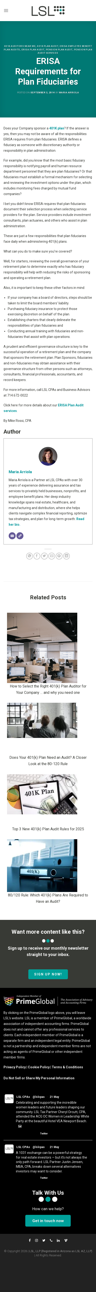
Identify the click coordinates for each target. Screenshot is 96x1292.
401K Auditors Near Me (20, 46)
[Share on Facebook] (36, 556)
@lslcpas (39, 1097)
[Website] (19, 535)
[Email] (12, 535)
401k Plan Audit (47, 46)
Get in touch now (48, 1220)
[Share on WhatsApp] (29, 556)
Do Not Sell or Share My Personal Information (39, 1078)
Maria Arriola (69, 92)
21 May (54, 1097)
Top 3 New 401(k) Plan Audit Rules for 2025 (48, 829)
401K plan (56, 128)
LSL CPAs (23, 1097)
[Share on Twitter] (44, 556)
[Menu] (6, 10)
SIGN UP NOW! (48, 974)
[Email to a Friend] (51, 556)
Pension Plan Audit (59, 49)
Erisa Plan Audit (33, 49)
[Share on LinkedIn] (66, 556)
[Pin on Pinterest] (59, 556)
